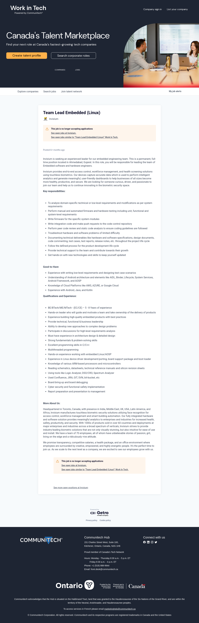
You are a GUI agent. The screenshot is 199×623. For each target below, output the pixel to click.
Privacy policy (91, 520)
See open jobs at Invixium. (63, 133)
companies (28, 91)
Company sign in (152, 9)
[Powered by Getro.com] (99, 512)
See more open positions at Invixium (71, 487)
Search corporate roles (73, 56)
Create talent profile (26, 55)
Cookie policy (105, 520)
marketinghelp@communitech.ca (120, 609)
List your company (177, 9)
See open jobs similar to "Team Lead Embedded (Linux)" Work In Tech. (84, 137)
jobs (49, 91)
